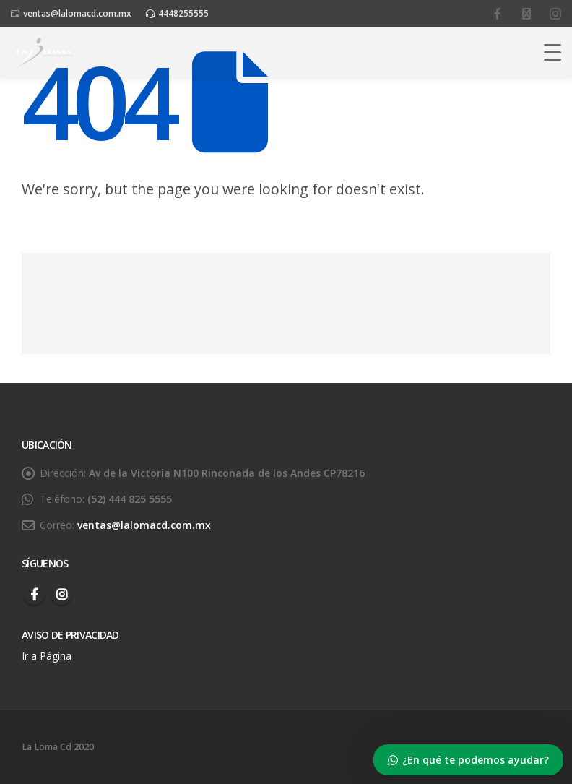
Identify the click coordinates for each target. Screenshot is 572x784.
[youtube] (526, 13)
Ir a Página (48, 656)
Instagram (61, 594)
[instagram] (555, 14)
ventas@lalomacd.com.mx (77, 13)
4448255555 (183, 13)
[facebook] (497, 14)
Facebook (34, 594)
